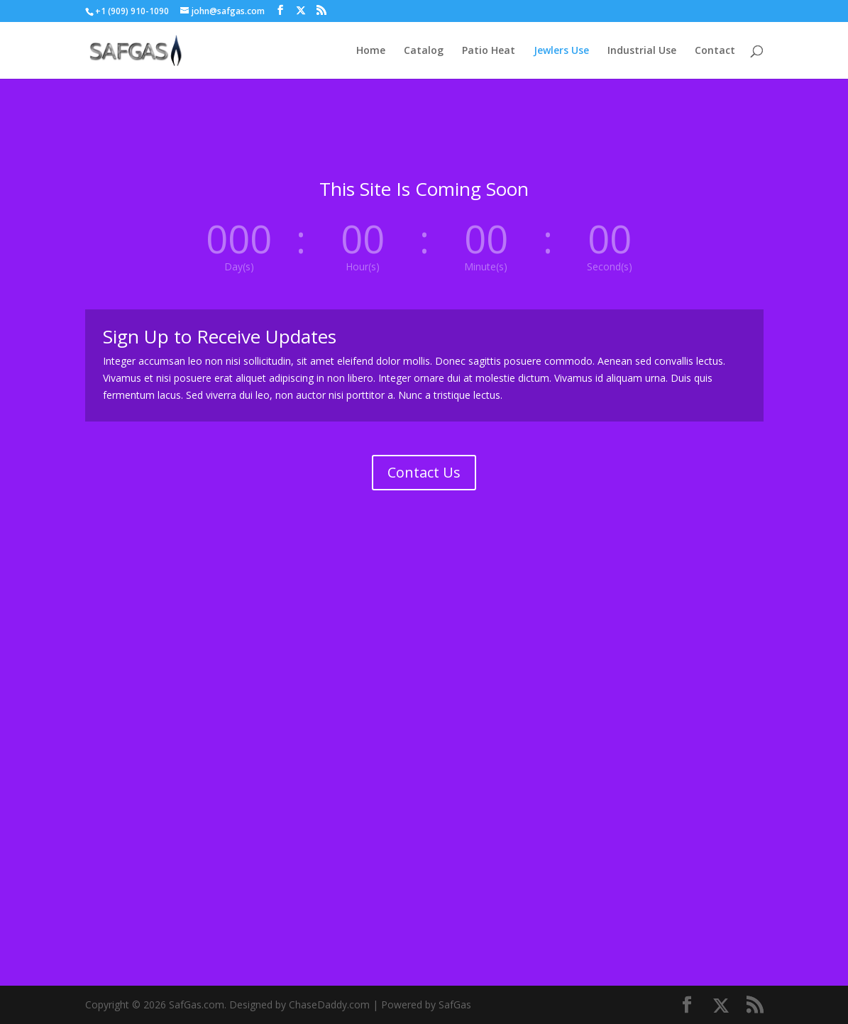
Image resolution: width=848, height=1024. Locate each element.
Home (370, 51)
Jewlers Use (561, 51)
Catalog (424, 51)
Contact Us (424, 472)
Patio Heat (488, 51)
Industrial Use (641, 51)
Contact (715, 51)
